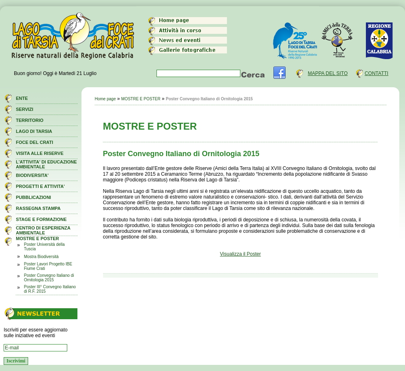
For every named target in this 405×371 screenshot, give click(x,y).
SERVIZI (24, 109)
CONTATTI (376, 73)
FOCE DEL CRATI (34, 142)
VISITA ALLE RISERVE (40, 153)
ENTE (22, 98)
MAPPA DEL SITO (328, 73)
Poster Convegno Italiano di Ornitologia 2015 (49, 277)
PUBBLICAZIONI (33, 197)
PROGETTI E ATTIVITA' (40, 186)
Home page (105, 99)
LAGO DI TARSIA (34, 131)
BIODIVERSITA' (32, 175)
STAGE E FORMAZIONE (41, 219)
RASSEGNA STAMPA (38, 208)
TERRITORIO (30, 120)
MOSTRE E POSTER (37, 238)
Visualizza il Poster (240, 254)
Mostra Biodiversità (41, 256)
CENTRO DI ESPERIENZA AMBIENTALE (43, 230)
